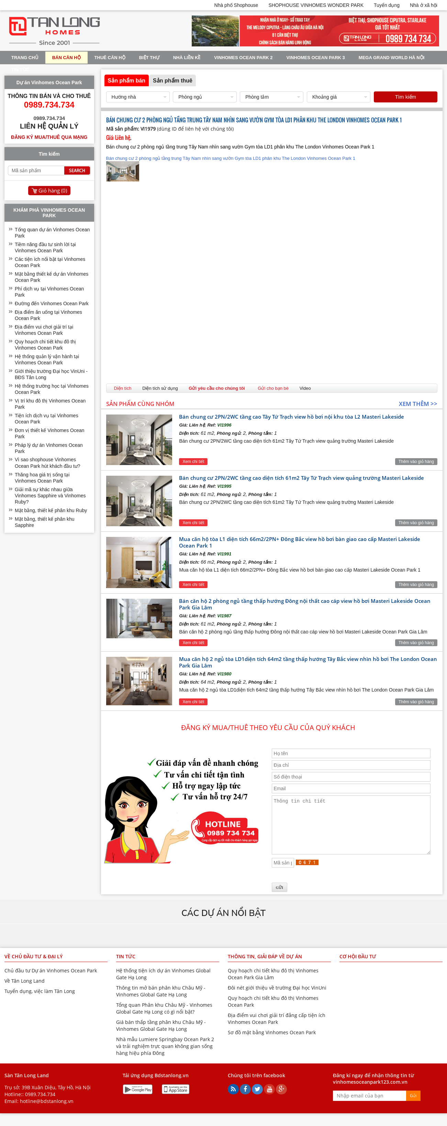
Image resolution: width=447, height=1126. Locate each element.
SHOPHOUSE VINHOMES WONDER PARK (316, 5)
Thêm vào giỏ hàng (416, 461)
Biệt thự (149, 57)
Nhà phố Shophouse (236, 5)
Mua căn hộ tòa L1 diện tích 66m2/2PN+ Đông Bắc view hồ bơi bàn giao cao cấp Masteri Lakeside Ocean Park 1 (299, 542)
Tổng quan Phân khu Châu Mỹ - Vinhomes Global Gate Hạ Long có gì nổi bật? (164, 1018)
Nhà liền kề (187, 57)
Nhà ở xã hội (423, 5)
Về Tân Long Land (24, 991)
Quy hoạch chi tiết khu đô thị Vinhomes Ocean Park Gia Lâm (273, 984)
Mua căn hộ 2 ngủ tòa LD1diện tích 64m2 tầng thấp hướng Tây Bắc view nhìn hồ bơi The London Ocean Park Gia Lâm (308, 662)
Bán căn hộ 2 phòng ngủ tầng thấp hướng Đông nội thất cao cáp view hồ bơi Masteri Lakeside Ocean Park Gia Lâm (305, 604)
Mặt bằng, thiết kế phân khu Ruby (51, 510)
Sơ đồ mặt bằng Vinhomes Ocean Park (272, 1042)
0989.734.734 (40, 1104)
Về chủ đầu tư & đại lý (33, 966)
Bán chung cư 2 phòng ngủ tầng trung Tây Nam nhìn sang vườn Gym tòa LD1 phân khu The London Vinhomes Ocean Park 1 (230, 168)
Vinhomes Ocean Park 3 (316, 57)
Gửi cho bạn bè (273, 388)
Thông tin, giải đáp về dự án (265, 966)
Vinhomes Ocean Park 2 (243, 57)
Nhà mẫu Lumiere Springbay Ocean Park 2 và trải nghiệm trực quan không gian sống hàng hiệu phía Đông (165, 1056)
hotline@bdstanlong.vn (47, 1111)
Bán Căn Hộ (66, 57)
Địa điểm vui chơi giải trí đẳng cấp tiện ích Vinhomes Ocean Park (276, 1029)
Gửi (413, 1106)
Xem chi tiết (193, 461)
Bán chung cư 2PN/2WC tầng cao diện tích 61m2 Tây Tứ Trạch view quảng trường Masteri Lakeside (301, 477)
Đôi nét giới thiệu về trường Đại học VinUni (277, 998)
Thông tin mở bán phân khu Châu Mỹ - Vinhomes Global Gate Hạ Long (160, 1001)
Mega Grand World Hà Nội (392, 57)
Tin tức (20, 69)
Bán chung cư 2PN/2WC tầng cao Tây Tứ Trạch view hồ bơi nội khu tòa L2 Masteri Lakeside (291, 416)
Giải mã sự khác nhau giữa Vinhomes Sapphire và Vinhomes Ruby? (50, 496)
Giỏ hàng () (52, 190)
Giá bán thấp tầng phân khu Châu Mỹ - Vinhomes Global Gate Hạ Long (161, 1035)
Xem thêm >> (418, 404)
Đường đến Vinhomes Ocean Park (52, 303)
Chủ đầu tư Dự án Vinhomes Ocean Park (50, 981)
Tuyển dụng (387, 5)
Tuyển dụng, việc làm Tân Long (39, 1001)
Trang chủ (24, 57)
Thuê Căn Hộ (109, 57)
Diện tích (123, 388)
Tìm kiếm (405, 97)
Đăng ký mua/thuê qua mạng (49, 137)
